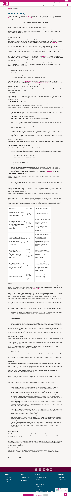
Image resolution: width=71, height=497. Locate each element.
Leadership (8, 479)
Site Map (44, 56)
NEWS (22, 474)
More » (67, 5)
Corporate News (24, 475)
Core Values (8, 477)
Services (35, 5)
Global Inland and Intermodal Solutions (44, 491)
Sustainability (41, 5)
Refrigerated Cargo (40, 482)
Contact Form (61, 477)
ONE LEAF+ (38, 488)
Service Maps (39, 475)
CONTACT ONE (61, 474)
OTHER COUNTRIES (38, 495)
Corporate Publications (11, 481)
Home (9, 8)
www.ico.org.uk (27, 81)
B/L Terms (38, 489)
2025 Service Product (41, 477)
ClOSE (45, 495)
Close (67, 0)
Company (8, 475)
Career (24, 5)
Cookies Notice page (30, 0)
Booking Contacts (62, 479)
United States (28, 495)
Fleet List (38, 479)
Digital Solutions (55, 5)
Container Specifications (41, 481)
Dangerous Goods (40, 484)
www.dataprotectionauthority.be (40, 82)
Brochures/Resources (25, 477)
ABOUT (7, 474)
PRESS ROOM (24, 480)
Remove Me (63, 2)
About (19, 5)
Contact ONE (47, 5)
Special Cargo (39, 486)
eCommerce (63, 5)
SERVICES (37, 474)
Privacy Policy (36, 0)
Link (29, 16)
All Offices (60, 475)
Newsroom (29, 5)
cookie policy (49, 171)
